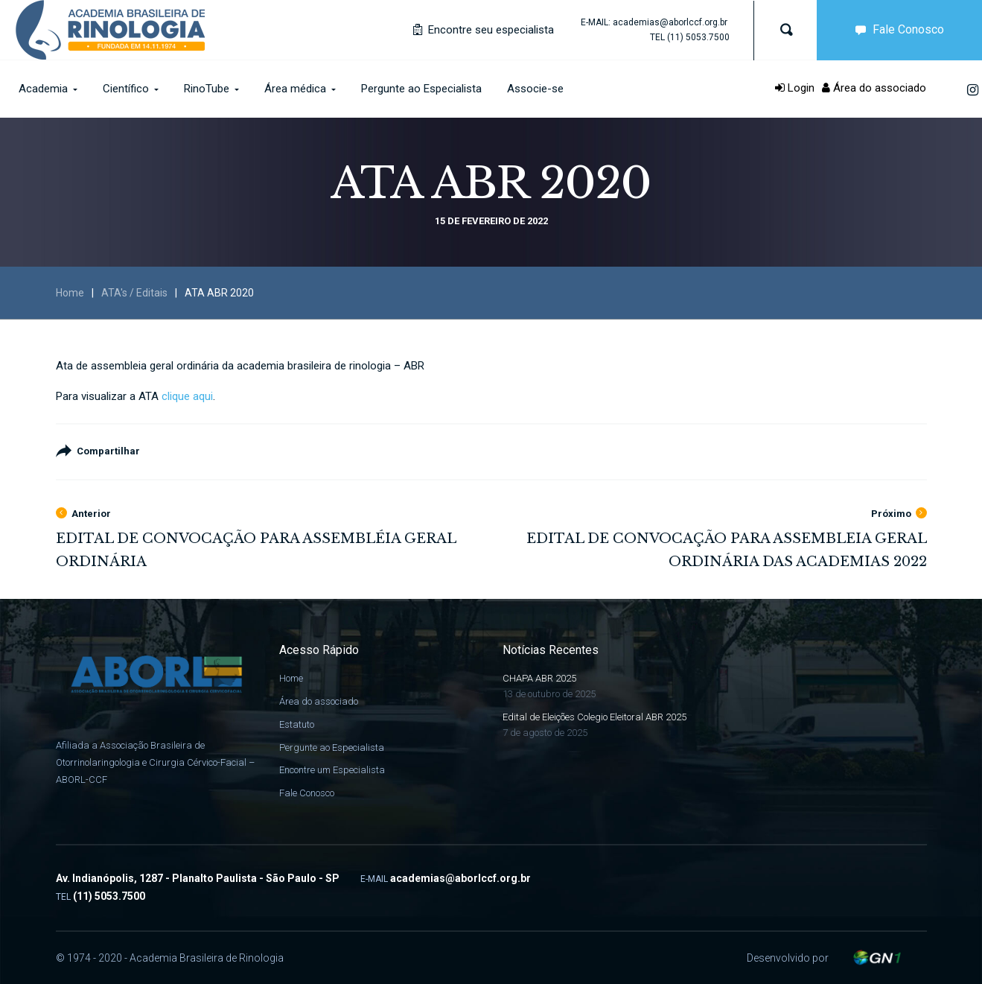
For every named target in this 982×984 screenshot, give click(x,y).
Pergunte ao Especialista (331, 747)
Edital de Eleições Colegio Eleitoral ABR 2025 (594, 717)
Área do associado (874, 88)
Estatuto (296, 724)
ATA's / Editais (134, 293)
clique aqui (187, 396)
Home (70, 293)
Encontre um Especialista (332, 769)
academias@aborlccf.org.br (670, 22)
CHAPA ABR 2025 (539, 678)
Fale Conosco (896, 29)
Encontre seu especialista (483, 29)
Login (794, 88)
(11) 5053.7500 (698, 37)
